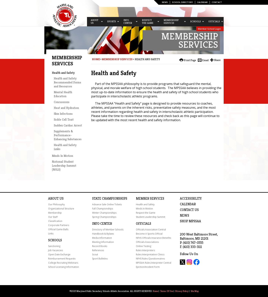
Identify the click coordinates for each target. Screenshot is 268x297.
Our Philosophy (56, 204)
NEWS (184, 215)
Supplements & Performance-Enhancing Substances (68, 135)
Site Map (195, 291)
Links (50, 233)
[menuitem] (95, 21)
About (53, 198)
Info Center (102, 224)
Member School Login (209, 28)
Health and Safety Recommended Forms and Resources (67, 82)
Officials (143, 224)
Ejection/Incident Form (148, 267)
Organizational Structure (61, 208)
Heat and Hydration (66, 108)
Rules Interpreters (145, 250)
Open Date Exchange (59, 254)
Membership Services (117, 59)
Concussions (61, 102)
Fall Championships (102, 208)
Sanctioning (54, 246)
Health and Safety (63, 73)
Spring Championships (104, 217)
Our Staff (53, 217)
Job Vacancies (55, 250)
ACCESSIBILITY (191, 198)
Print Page (190, 60)
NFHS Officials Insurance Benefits (153, 237)
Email (205, 60)
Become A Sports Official (149, 233)
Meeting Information (103, 242)
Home (96, 59)
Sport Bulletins (100, 258)
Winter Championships (104, 212)
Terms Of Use (166, 291)
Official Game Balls (58, 229)
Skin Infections (63, 114)
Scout (95, 254)
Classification (55, 221)
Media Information (102, 237)
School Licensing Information (63, 267)
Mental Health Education (63, 94)
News (165, 2)
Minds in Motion (144, 208)
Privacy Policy (181, 291)
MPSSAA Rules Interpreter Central (153, 262)
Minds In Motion (62, 156)
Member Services (150, 198)
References (98, 250)
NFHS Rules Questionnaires (150, 258)
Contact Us (189, 210)
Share (217, 60)
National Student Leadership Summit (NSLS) (64, 166)
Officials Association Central (151, 229)
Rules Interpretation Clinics (150, 254)
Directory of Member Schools (107, 229)
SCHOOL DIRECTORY (182, 2)
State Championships (109, 198)
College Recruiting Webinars (63, 262)
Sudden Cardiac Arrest (68, 125)
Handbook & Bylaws (103, 233)
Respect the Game (145, 212)
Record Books (99, 246)
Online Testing (143, 246)
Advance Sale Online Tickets (107, 204)
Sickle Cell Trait (64, 120)
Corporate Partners (58, 225)
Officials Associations (147, 242)
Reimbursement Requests (61, 258)
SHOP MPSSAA (190, 221)
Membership (55, 212)
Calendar (202, 2)
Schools (55, 240)
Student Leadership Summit (150, 217)
